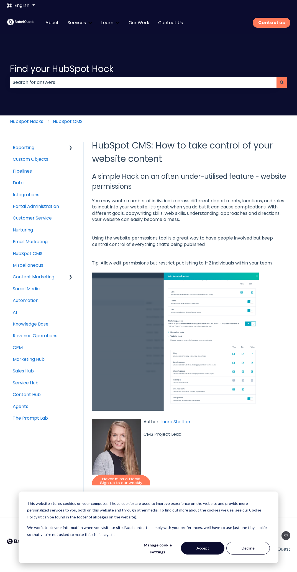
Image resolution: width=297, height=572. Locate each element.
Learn (107, 23)
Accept (202, 548)
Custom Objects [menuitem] (30, 159)
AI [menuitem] (15, 312)
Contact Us (170, 23)
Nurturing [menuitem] (23, 230)
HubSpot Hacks (26, 121)
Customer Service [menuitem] (32, 218)
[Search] (281, 82)
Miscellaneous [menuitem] (28, 265)
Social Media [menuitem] (26, 289)
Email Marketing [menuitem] (30, 241)
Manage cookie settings (158, 548)
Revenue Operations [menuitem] (35, 335)
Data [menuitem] (18, 183)
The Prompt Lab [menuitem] (30, 418)
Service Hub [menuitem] (26, 383)
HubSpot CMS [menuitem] (27, 253)
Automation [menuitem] (26, 300)
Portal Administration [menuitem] (36, 206)
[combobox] (143, 82)
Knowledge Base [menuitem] (30, 324)
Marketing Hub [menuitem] (29, 359)
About (52, 23)
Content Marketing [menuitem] (33, 277)
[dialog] (148, 527)
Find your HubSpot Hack (62, 68)
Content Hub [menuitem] (27, 394)
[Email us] (285, 535)
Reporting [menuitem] (23, 147)
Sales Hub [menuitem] (23, 371)
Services (77, 23)
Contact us (271, 22)
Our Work (139, 23)
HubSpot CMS (68, 121)
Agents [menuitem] (20, 406)
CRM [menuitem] (18, 347)
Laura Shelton (175, 422)
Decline (248, 548)
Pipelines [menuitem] (22, 171)
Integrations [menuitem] (26, 194)
